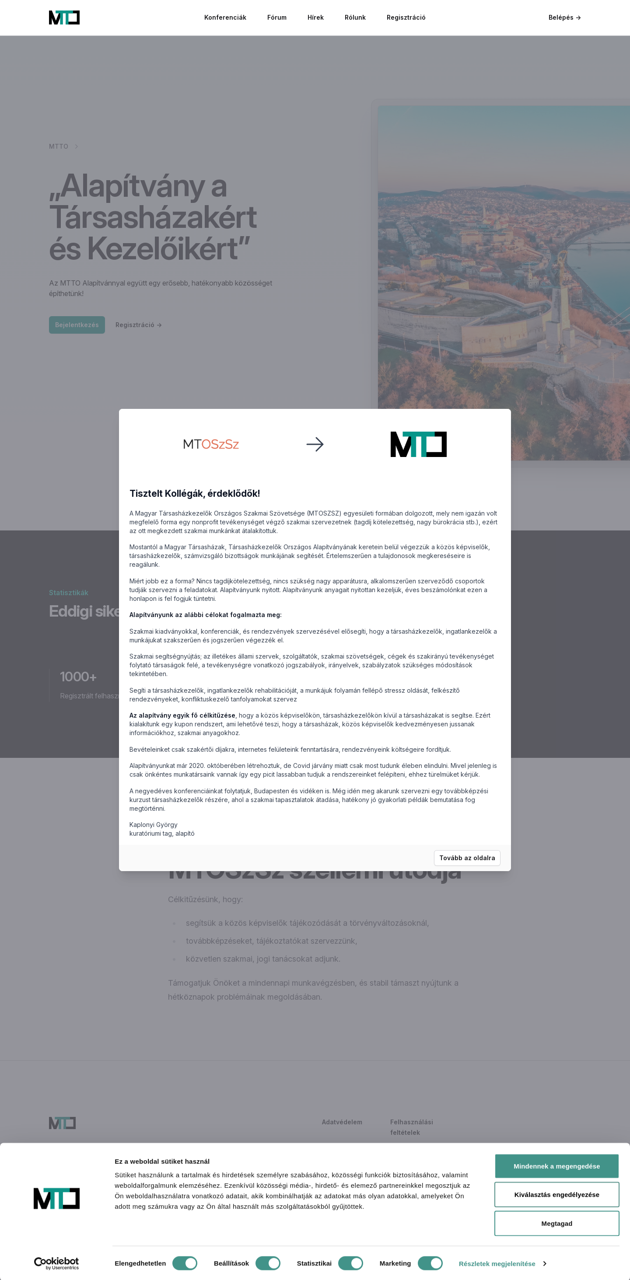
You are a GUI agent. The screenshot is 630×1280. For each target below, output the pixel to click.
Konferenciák (225, 17)
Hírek (316, 17)
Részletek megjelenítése (497, 1262)
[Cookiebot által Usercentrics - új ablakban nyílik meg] (56, 1263)
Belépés (565, 17)
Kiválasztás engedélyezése (556, 1194)
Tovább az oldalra (467, 857)
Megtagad (557, 1222)
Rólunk (355, 17)
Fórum (277, 17)
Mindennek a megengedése (557, 1165)
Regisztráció (406, 17)
